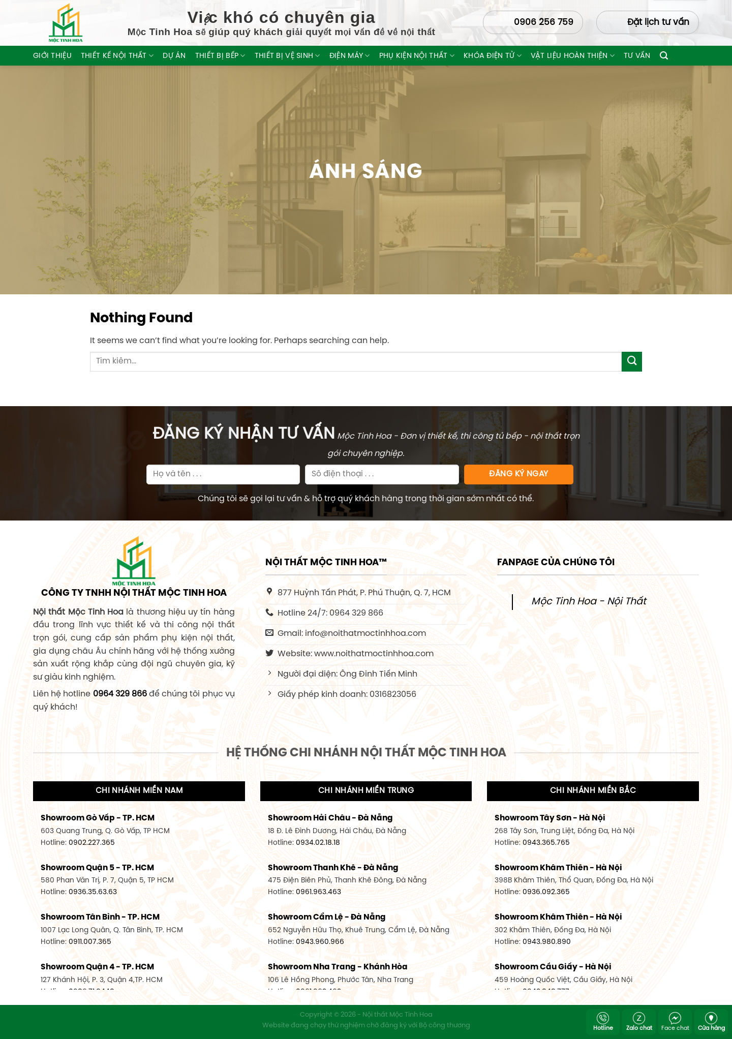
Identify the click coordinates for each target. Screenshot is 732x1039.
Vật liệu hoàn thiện (573, 55)
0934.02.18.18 (318, 842)
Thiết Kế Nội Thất (117, 55)
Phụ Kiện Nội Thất (416, 55)
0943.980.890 (547, 941)
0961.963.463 (318, 892)
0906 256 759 (543, 22)
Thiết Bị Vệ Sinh (287, 55)
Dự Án (174, 56)
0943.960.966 (320, 941)
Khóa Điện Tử (493, 55)
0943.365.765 (546, 842)
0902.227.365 (92, 842)
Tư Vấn (637, 56)
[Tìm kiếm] (664, 56)
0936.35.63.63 (93, 892)
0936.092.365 (546, 892)
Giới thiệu (52, 56)
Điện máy (349, 55)
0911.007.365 (90, 941)
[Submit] (632, 362)
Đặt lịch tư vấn (658, 22)
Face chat (675, 1021)
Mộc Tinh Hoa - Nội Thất (588, 602)
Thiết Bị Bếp (220, 55)
